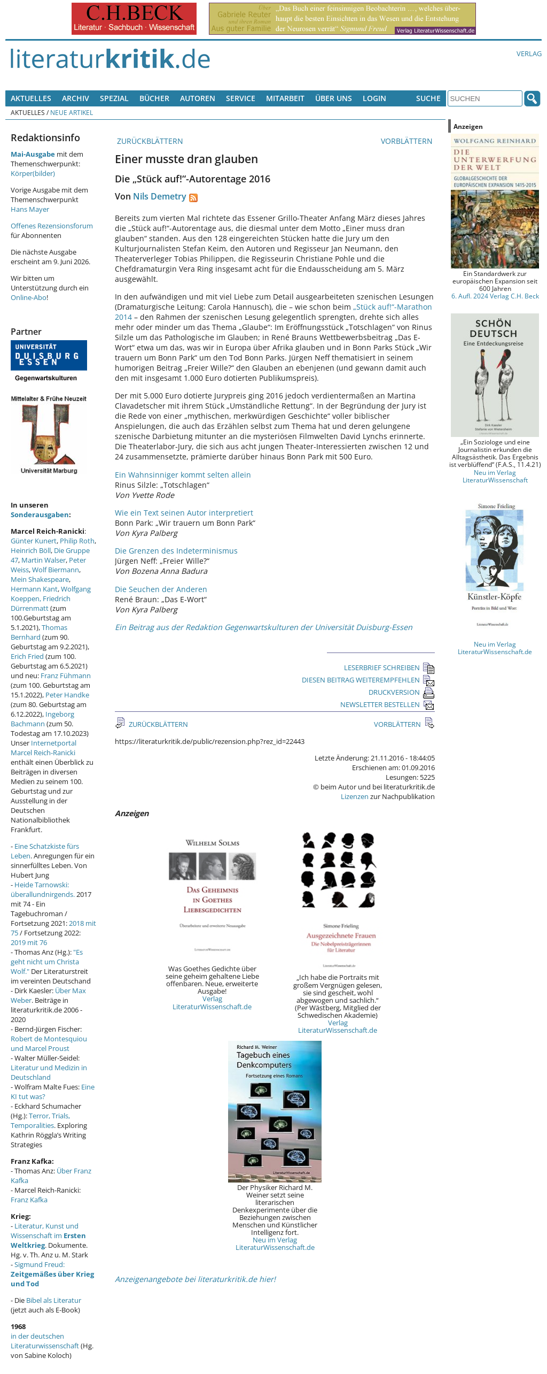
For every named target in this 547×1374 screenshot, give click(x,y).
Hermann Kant (34, 589)
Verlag (529, 53)
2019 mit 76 (29, 942)
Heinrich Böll (31, 550)
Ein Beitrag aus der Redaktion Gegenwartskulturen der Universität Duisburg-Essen (263, 627)
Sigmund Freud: (52, 1274)
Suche (428, 98)
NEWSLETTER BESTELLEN (387, 704)
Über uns (333, 98)
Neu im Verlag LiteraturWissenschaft (495, 476)
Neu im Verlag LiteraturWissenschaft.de (275, 1243)
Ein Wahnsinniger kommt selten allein (183, 475)
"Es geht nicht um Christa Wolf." (47, 961)
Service (240, 98)
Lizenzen (355, 796)
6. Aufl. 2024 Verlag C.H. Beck (495, 295)
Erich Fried (27, 656)
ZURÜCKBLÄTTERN (149, 141)
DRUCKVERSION (402, 692)
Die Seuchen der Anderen (161, 589)
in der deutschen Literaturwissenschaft (45, 1340)
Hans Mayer (30, 209)
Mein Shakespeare (40, 579)
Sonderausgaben (40, 514)
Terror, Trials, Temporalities (40, 1120)
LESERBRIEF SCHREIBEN (389, 667)
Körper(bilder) (33, 173)
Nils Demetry (159, 196)
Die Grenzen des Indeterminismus (176, 551)
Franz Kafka (29, 1199)
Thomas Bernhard (39, 632)
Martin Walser (43, 560)
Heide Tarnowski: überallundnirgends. (43, 889)
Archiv (75, 98)
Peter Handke (67, 695)
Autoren (197, 98)
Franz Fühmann (66, 675)
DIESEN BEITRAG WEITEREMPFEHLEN (368, 680)
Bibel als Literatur (53, 1300)
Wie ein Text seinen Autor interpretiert (184, 513)
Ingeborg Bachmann (42, 718)
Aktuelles (31, 98)
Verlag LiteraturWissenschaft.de (212, 1002)
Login (374, 98)
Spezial (114, 98)
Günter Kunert (34, 541)
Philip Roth (77, 541)
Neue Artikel (71, 112)
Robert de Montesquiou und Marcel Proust (49, 1043)
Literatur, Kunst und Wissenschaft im (48, 1235)
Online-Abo (28, 297)
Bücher (154, 98)
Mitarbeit (285, 98)
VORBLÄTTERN (408, 141)
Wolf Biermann (55, 569)
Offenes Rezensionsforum (52, 226)
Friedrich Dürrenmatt (41, 603)
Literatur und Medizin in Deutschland (49, 1072)
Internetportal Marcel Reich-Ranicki (43, 747)
